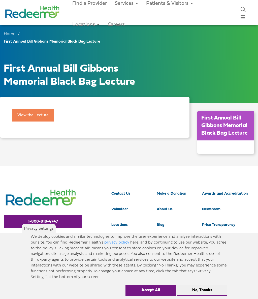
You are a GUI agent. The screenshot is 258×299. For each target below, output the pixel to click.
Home (9, 34)
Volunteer (119, 209)
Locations (86, 24)
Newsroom (211, 209)
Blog (161, 225)
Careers (116, 24)
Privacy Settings (38, 233)
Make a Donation (171, 194)
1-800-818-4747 (43, 222)
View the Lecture (33, 115)
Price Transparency (218, 225)
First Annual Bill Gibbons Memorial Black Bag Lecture (224, 125)
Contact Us (120, 194)
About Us (165, 209)
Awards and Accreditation (225, 194)
